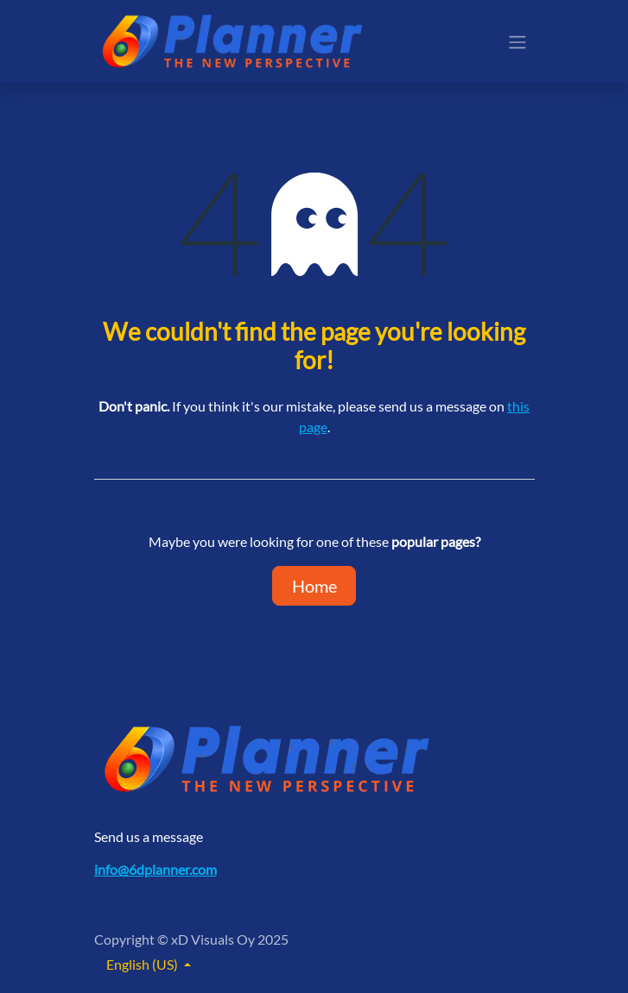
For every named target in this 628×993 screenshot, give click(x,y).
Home (314, 585)
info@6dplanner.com (155, 869)
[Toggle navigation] (517, 41)
